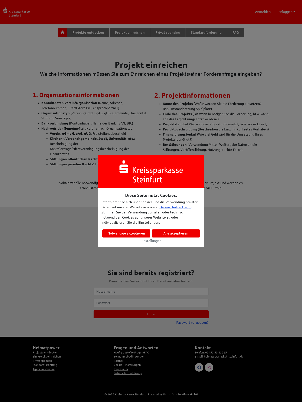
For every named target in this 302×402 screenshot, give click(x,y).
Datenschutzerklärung (176, 207)
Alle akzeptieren (175, 233)
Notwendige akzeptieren (126, 233)
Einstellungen (151, 241)
